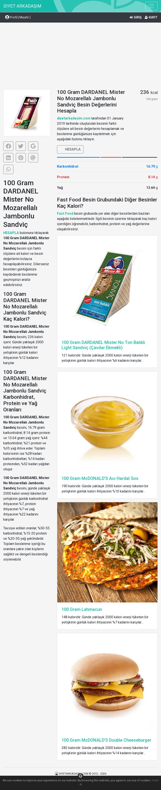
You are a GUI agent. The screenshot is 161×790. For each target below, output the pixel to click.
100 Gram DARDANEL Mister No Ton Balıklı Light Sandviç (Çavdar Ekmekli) (103, 345)
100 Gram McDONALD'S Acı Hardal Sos (100, 478)
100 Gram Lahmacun (82, 609)
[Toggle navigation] (151, 6)
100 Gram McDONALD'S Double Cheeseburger (106, 740)
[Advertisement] (80, 56)
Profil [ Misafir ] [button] (17, 17)
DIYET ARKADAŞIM (22, 6)
